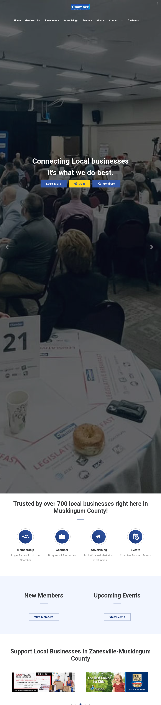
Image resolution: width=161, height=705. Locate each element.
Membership (32, 20)
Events (86, 20)
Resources (51, 20)
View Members (43, 617)
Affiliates (133, 20)
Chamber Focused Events (135, 555)
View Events (117, 617)
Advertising (70, 20)
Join (79, 190)
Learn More (53, 189)
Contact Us (115, 20)
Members (106, 190)
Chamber (62, 550)
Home (17, 20)
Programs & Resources (62, 555)
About (99, 20)
